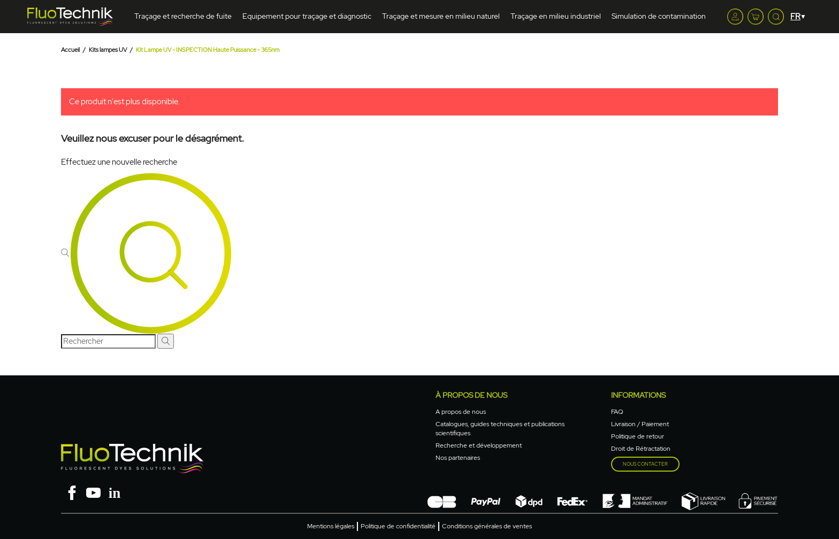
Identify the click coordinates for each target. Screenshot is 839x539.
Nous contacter (645, 464)
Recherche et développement (479, 445)
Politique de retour (637, 436)
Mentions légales (330, 526)
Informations (638, 395)
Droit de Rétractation (640, 448)
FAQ (617, 411)
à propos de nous (471, 395)
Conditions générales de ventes (487, 526)
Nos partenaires (458, 457)
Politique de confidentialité (398, 526)
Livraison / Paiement (640, 424)
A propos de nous (461, 411)
